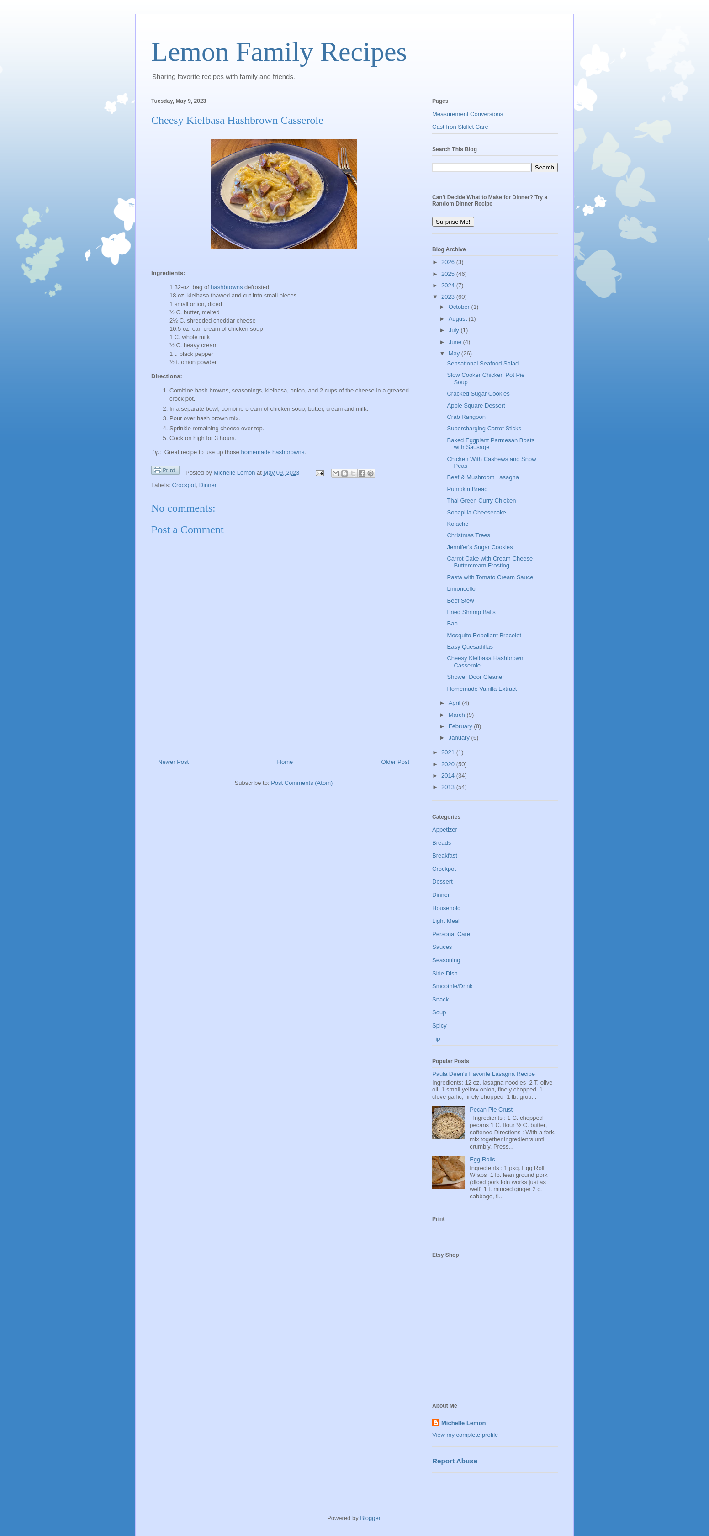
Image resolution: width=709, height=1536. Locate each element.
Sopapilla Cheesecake (476, 512)
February (461, 726)
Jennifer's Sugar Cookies (480, 547)
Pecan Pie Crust (491, 1109)
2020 (448, 764)
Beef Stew (460, 600)
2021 (448, 752)
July (455, 330)
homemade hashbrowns (272, 452)
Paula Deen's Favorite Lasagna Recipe (483, 1073)
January (460, 737)
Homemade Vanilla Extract (482, 688)
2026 (448, 262)
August (459, 318)
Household (446, 908)
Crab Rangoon (466, 416)
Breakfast (444, 855)
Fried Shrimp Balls (471, 612)
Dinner (208, 485)
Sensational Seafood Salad (483, 363)
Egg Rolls (482, 1159)
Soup (439, 1012)
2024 (448, 285)
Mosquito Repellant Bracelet (484, 635)
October (460, 306)
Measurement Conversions (467, 114)
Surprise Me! (453, 221)
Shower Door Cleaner (475, 676)
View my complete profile (465, 1434)
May (455, 353)
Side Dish (445, 973)
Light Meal (446, 920)
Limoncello (461, 588)
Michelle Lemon (463, 1422)
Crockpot (184, 485)
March (458, 714)
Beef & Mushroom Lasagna (483, 477)
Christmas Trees (468, 535)
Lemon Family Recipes (279, 52)
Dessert (442, 881)
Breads (441, 842)
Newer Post (173, 761)
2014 (448, 775)
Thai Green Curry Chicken (481, 500)
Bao (452, 623)
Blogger (370, 1518)
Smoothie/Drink (452, 986)
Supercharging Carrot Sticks (484, 428)
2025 (448, 273)
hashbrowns (227, 287)
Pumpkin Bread (467, 489)
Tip (436, 1038)
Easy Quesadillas (469, 646)
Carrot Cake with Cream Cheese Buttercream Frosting (490, 562)
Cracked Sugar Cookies (478, 393)
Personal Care (451, 934)
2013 (448, 787)
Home (285, 761)
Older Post (395, 761)
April (455, 702)
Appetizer (444, 829)
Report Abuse (454, 1461)
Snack (440, 999)
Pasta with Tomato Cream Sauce (490, 577)
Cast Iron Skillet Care (460, 126)
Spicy (439, 1025)
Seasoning (446, 960)
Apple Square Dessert (476, 405)
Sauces (442, 946)
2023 (448, 296)
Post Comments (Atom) (302, 782)
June (456, 342)
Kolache (457, 523)
